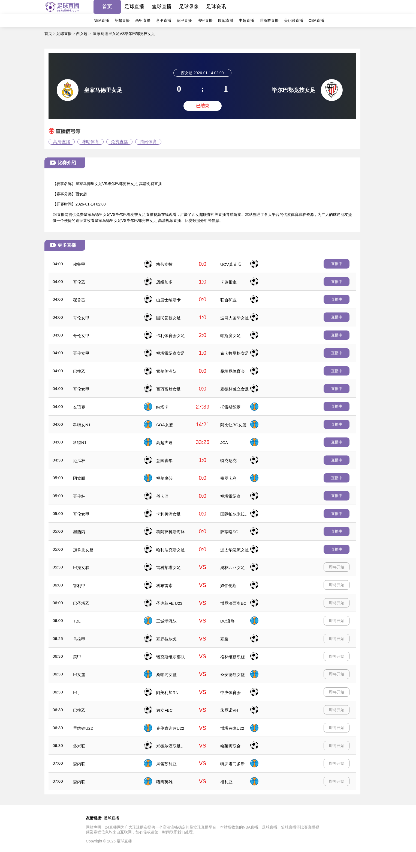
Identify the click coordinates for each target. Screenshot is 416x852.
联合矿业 (228, 299)
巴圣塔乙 (81, 603)
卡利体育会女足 (170, 335)
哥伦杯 (79, 496)
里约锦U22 (83, 728)
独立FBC (164, 710)
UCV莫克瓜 (230, 264)
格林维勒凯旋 (232, 656)
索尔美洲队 (166, 371)
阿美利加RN (167, 692)
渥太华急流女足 (234, 549)
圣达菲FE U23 (169, 603)
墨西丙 (79, 531)
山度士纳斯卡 (168, 299)
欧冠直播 (225, 20)
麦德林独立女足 (234, 389)
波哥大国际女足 (234, 317)
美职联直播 (293, 20)
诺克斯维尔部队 (170, 656)
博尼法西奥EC (233, 603)
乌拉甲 (79, 639)
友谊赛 (79, 407)
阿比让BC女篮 (233, 424)
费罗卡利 (228, 478)
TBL (77, 621)
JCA (224, 442)
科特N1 (79, 442)
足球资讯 (216, 6)
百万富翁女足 (168, 389)
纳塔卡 (162, 407)
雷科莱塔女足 (168, 567)
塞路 (224, 639)
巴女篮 (79, 674)
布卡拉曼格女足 (234, 353)
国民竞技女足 (168, 317)
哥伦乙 (79, 282)
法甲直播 (205, 20)
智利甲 (79, 585)
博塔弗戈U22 (232, 728)
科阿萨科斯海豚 (170, 531)
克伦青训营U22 (170, 728)
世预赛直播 (269, 20)
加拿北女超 (83, 549)
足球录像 (189, 6)
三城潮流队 (166, 621)
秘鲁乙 (79, 299)
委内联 (79, 763)
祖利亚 (226, 781)
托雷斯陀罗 (230, 407)
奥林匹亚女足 (232, 567)
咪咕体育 (90, 141)
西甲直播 (142, 20)
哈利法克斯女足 (170, 549)
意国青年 (164, 460)
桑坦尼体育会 (232, 371)
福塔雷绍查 (230, 496)
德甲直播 (184, 20)
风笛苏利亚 (166, 763)
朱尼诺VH (229, 710)
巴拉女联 (81, 567)
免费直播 (119, 141)
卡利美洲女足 (168, 514)
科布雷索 (164, 585)
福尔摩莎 (164, 478)
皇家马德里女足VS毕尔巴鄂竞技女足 (124, 33)
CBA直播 (316, 20)
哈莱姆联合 (230, 746)
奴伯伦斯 (228, 585)
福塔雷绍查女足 (170, 353)
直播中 (336, 263)
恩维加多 (164, 282)
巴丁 (77, 692)
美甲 (77, 656)
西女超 (82, 33)
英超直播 (122, 20)
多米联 (79, 746)
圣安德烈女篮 (232, 674)
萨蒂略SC (229, 531)
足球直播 (134, 6)
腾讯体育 (148, 141)
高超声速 (164, 442)
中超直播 (246, 20)
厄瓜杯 (79, 460)
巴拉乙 (79, 371)
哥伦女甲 (81, 317)
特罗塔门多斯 (232, 763)
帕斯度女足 (230, 335)
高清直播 (61, 141)
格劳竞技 (164, 264)
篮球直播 (161, 6)
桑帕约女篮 (166, 674)
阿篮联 (79, 478)
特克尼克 (228, 460)
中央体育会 (230, 692)
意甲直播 (163, 20)
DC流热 (227, 621)
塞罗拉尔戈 (166, 639)
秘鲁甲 (79, 264)
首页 (107, 6)
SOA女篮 (164, 424)
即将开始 (336, 567)
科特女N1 (82, 424)
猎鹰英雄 (164, 781)
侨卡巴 (162, 496)
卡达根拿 (228, 282)
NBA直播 (101, 20)
